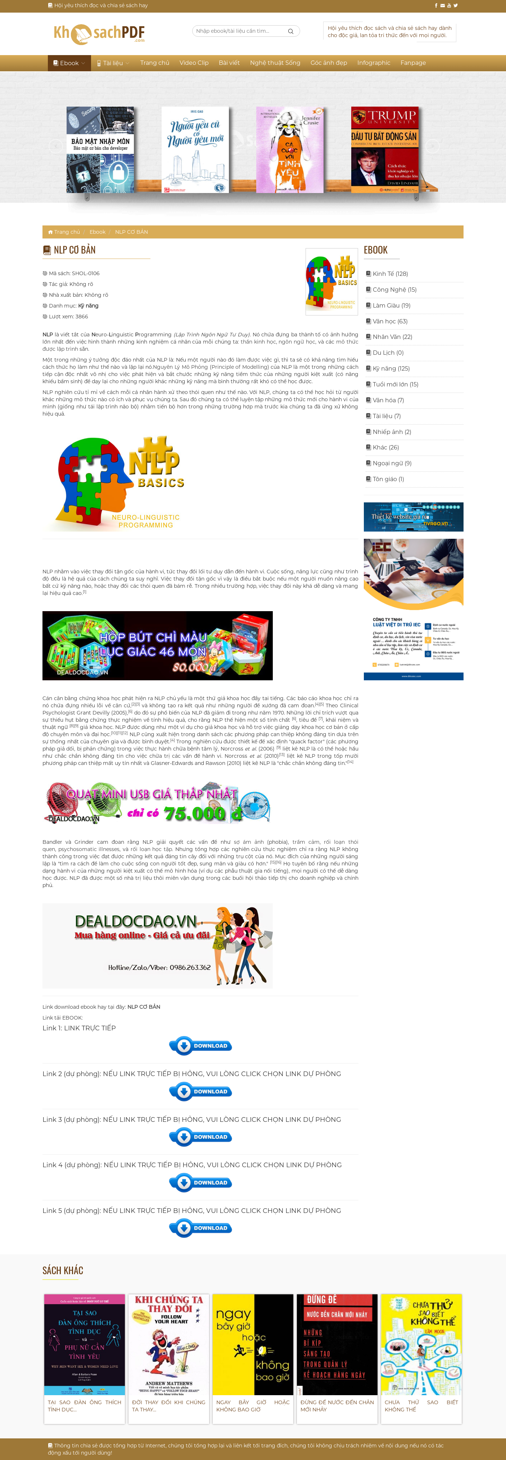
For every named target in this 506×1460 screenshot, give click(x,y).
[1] (84, 592)
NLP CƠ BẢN (131, 232)
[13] (282, 754)
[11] (119, 733)
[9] (76, 726)
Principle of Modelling (239, 367)
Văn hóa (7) (385, 400)
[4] (317, 704)
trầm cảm (306, 842)
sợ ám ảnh (249, 842)
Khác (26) (382, 447)
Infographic (373, 62)
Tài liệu (113, 63)
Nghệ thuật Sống (275, 62)
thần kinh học (258, 342)
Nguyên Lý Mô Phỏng (180, 367)
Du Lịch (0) (385, 352)
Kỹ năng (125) (388, 368)
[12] (125, 733)
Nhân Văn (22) (389, 336)
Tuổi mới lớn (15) (392, 384)
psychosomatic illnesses (89, 849)
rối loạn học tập (151, 849)
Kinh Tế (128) (387, 273)
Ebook (69, 63)
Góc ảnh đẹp (329, 62)
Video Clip (194, 62)
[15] (273, 862)
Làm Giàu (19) (388, 305)
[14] (350, 762)
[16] (278, 862)
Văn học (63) (387, 321)
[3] (138, 704)
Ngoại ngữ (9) (389, 463)
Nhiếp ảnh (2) (388, 432)
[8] (71, 726)
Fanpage (413, 62)
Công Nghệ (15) (391, 289)
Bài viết (229, 62)
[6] (130, 711)
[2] (133, 704)
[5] (322, 704)
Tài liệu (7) (383, 416)
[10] (114, 733)
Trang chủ (155, 62)
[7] (320, 718)
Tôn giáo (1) (385, 479)
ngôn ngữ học (297, 342)
